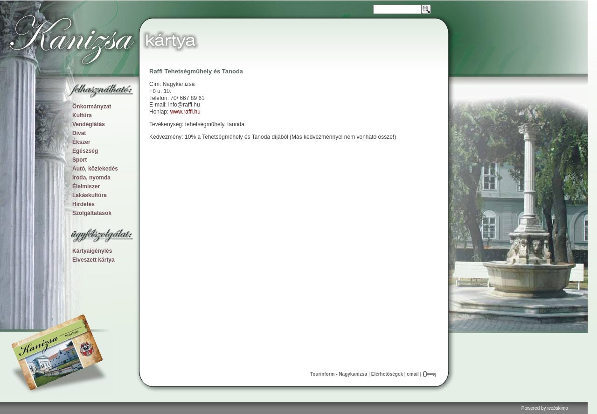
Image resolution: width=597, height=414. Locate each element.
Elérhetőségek (387, 374)
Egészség (85, 151)
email (413, 374)
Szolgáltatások (91, 213)
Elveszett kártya (93, 260)
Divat (79, 133)
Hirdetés (83, 204)
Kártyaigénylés (92, 251)
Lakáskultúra (89, 195)
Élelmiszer (86, 186)
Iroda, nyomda (91, 177)
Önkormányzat (91, 106)
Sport (79, 160)
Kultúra (82, 115)
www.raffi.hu (185, 111)
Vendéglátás (88, 124)
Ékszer (81, 142)
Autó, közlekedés (95, 168)
